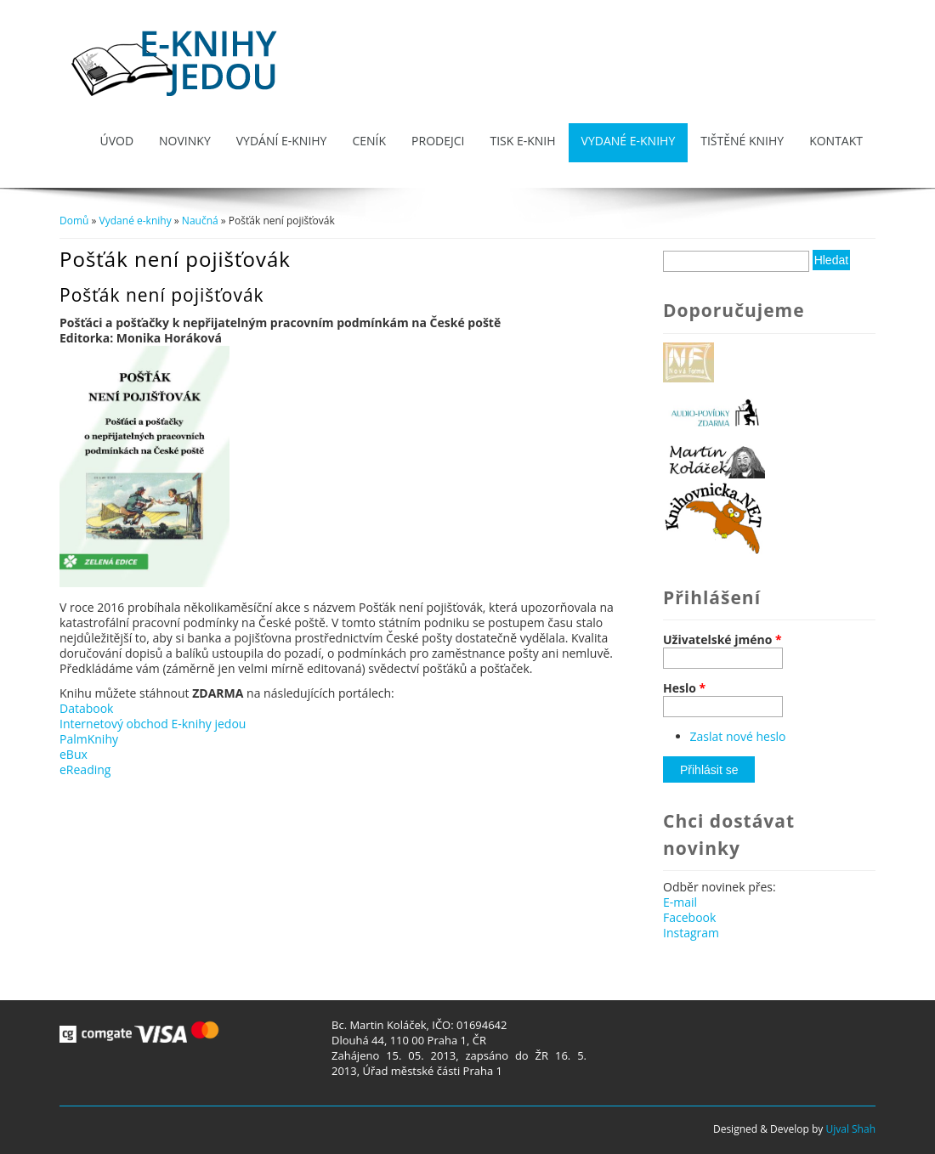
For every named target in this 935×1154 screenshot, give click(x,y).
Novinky (185, 141)
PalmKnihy (89, 739)
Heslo (684, 688)
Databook (86, 708)
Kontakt (836, 141)
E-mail (680, 902)
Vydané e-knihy (628, 141)
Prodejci (437, 141)
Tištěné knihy (742, 141)
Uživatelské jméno (722, 640)
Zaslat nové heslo (738, 736)
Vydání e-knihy (281, 141)
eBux (74, 754)
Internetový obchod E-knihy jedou (153, 724)
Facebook (689, 917)
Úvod (116, 141)
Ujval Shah (850, 1129)
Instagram (691, 933)
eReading (85, 769)
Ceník (369, 141)
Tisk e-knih (522, 141)
